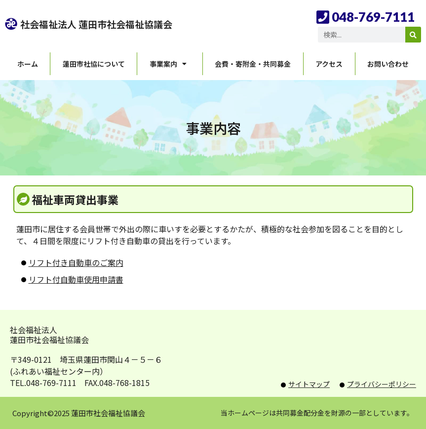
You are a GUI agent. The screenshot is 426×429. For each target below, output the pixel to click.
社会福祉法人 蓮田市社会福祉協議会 (96, 24)
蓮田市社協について (94, 64)
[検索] (413, 35)
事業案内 (170, 63)
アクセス (329, 64)
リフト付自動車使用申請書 (76, 279)
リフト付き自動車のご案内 (76, 262)
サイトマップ (309, 384)
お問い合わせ (388, 64)
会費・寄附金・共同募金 (253, 64)
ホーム (27, 64)
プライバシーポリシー (381, 384)
